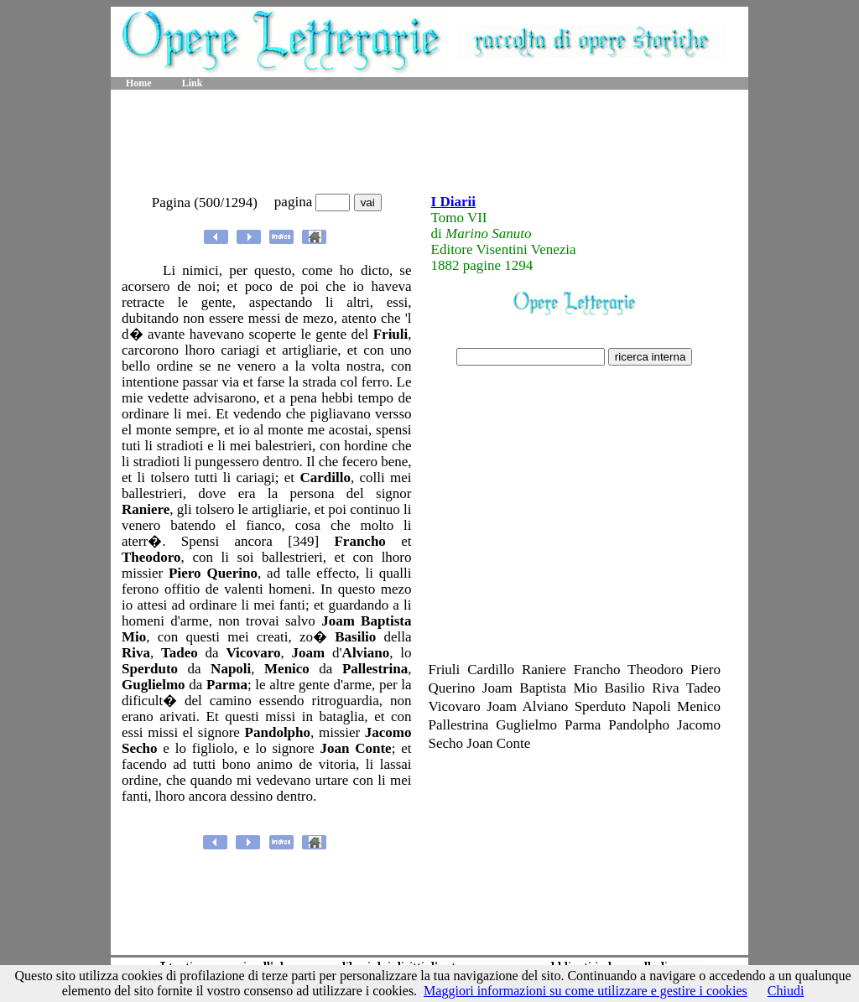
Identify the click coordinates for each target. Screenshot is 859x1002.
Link (192, 83)
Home (139, 83)
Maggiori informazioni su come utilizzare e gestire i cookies (585, 991)
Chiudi (786, 991)
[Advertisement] (429, 142)
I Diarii (453, 202)
